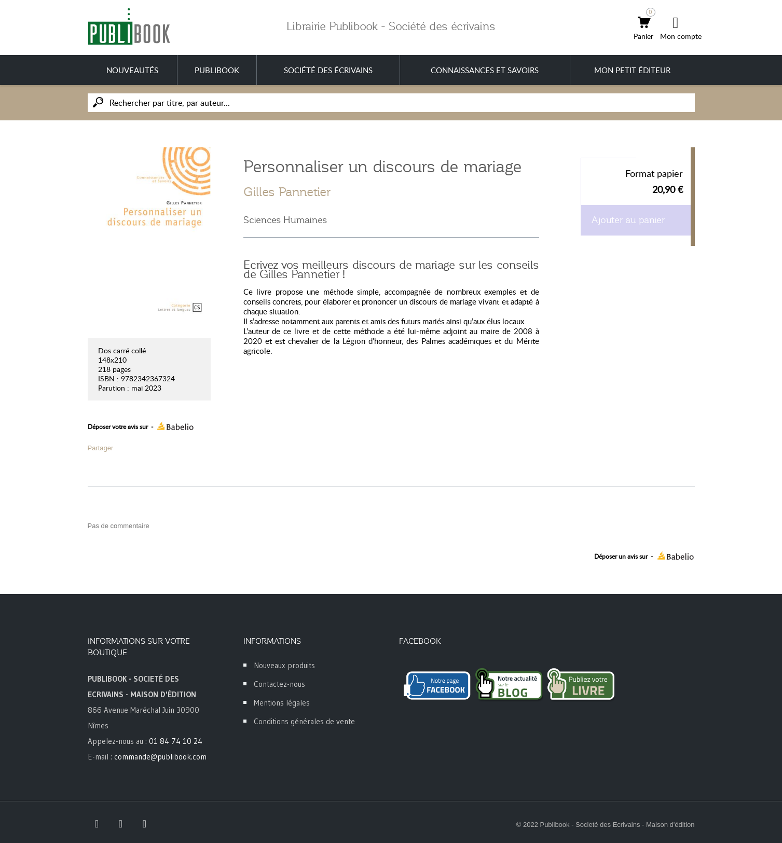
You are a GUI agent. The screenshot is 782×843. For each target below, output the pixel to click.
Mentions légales (282, 703)
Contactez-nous (279, 684)
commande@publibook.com (160, 757)
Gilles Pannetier (287, 192)
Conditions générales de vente (304, 721)
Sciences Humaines (285, 220)
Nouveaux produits (284, 665)
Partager (101, 448)
